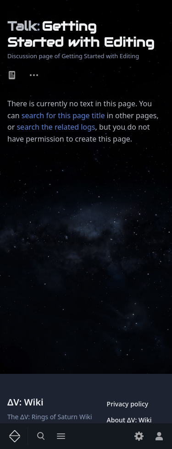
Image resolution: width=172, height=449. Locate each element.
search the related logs (56, 127)
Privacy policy (128, 404)
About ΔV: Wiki (129, 420)
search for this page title (63, 115)
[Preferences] (139, 436)
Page (12, 75)
